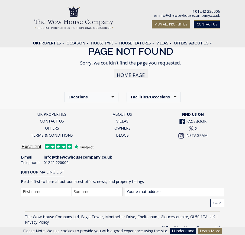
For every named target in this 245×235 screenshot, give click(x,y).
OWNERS (122, 128)
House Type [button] (104, 43)
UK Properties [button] (48, 43)
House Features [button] (136, 43)
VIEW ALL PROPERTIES (171, 24)
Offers (180, 43)
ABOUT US (122, 114)
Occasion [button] (77, 43)
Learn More (210, 230)
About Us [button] (200, 43)
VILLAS (122, 121)
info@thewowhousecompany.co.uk (189, 15)
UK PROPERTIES (51, 114)
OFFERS (52, 128)
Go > (217, 203)
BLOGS (122, 135)
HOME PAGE (131, 75)
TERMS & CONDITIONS (52, 135)
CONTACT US (207, 24)
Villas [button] (164, 43)
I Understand (183, 230)
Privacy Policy (37, 222)
